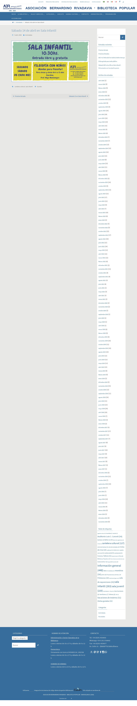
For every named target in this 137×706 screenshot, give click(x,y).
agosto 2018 (102, 403)
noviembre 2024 (104, 146)
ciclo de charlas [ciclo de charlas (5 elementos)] (103, 553)
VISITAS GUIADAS (96, 2)
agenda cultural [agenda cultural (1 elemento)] (102, 539)
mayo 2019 (102, 369)
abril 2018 (102, 418)
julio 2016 (101, 497)
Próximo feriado (19, 96)
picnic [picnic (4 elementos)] (103, 580)
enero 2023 (102, 226)
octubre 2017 (103, 441)
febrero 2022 (103, 267)
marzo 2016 (102, 512)
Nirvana (69, 704)
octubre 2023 (103, 192)
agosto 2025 (102, 116)
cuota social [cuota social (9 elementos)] (109, 559)
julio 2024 (101, 162)
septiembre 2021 (104, 282)
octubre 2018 (103, 395)
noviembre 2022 (104, 233)
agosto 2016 (102, 493)
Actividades (19, 22)
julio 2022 (101, 248)
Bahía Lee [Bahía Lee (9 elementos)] (108, 546)
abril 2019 (102, 373)
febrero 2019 (103, 380)
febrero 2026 (103, 94)
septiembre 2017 (104, 444)
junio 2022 (102, 252)
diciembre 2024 (103, 143)
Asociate (40, 2)
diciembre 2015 (103, 524)
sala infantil (30, 86)
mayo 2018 (102, 414)
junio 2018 (102, 410)
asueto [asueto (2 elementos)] (115, 539)
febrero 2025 (103, 139)
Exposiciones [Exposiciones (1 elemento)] (115, 562)
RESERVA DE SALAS (85, 2)
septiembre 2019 (104, 354)
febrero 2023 (103, 222)
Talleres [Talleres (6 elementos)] (112, 600)
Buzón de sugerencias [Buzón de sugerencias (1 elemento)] (118, 545)
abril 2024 (102, 173)
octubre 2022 (103, 237)
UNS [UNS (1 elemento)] (117, 600)
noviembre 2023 (104, 188)
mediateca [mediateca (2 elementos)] (111, 576)
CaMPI (31, 696)
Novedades (102, 622)
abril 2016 (102, 508)
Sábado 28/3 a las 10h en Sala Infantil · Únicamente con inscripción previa (111, 71)
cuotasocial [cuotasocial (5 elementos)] (118, 559)
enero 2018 (102, 429)
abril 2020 (102, 331)
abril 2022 (102, 260)
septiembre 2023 (104, 196)
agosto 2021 (102, 286)
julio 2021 (101, 290)
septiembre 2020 (104, 320)
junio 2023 (102, 207)
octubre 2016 (103, 486)
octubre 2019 (103, 350)
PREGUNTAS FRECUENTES (52, 2)
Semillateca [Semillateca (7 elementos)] (104, 600)
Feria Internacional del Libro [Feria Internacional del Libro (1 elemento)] (117, 565)
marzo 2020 (102, 335)
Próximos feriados (104, 54)
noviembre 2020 (104, 312)
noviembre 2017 (104, 437)
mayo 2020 (102, 328)
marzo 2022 (102, 263)
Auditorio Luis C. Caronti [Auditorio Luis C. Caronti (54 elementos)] (110, 542)
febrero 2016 (103, 516)
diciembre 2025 (103, 101)
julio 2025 (101, 120)
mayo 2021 (102, 297)
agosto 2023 (102, 199)
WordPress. (75, 704)
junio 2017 (102, 456)
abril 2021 (102, 301)
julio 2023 (101, 203)
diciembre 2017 (103, 433)
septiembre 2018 (104, 399)
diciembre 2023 (103, 184)
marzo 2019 (102, 377)
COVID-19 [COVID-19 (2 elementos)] (116, 556)
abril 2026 (102, 86)
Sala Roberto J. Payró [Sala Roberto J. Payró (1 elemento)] (108, 597)
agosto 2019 (102, 358)
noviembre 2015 (104, 527)
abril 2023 (102, 214)
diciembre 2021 (103, 271)
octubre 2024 (103, 150)
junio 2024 (102, 165)
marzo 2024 (102, 177)
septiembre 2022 (104, 241)
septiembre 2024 (104, 154)
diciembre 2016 (103, 478)
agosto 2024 (102, 158)
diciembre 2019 (103, 343)
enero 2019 (102, 384)
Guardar (40, 86)
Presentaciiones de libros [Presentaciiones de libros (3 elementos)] (114, 580)
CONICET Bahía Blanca (107, 696)
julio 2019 (101, 361)
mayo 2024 (102, 169)
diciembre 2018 (103, 388)
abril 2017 (102, 463)
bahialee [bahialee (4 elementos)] (101, 546)
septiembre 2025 (104, 113)
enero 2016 (102, 520)
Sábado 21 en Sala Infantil (78, 96)
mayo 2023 (102, 211)
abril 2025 (102, 131)
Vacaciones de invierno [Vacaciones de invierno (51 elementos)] (109, 603)
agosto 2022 (102, 245)
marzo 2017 (102, 467)
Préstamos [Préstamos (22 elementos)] (103, 584)
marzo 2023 (102, 218)
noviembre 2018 (104, 392)
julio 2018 (101, 407)
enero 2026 (102, 97)
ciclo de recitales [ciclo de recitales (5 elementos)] (113, 553)
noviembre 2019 (104, 346)
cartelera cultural (20, 86)
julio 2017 (101, 452)
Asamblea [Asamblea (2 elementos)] (109, 539)
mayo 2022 (102, 256)
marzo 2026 (102, 90)
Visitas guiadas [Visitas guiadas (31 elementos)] (105, 607)
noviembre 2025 (104, 105)
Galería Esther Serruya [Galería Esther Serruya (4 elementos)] (105, 567)
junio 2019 (102, 365)
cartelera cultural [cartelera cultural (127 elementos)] (113, 549)
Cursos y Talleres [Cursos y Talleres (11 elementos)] (104, 562)
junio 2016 (102, 501)
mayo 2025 (102, 128)
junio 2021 (102, 294)
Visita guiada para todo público (109, 64)
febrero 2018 (103, 426)
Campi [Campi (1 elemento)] (100, 549)
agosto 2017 (102, 448)
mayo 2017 (102, 460)
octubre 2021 (103, 278)
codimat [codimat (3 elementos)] (110, 556)
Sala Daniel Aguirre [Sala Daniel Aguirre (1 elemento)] (114, 584)
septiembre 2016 (104, 490)
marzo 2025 (102, 135)
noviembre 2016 (104, 482)
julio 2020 (101, 324)
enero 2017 (102, 475)
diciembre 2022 (103, 229)
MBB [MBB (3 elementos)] (106, 577)
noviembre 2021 (104, 275)
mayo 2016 (102, 505)
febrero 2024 (103, 180)
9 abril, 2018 (18, 35)
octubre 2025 (103, 109)
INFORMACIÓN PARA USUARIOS (69, 2)
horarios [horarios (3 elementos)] (115, 567)
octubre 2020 (103, 316)
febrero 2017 (103, 471)
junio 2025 (102, 124)
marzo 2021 (102, 305)
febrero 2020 (103, 339)
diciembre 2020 (103, 309)
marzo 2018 (102, 422)
